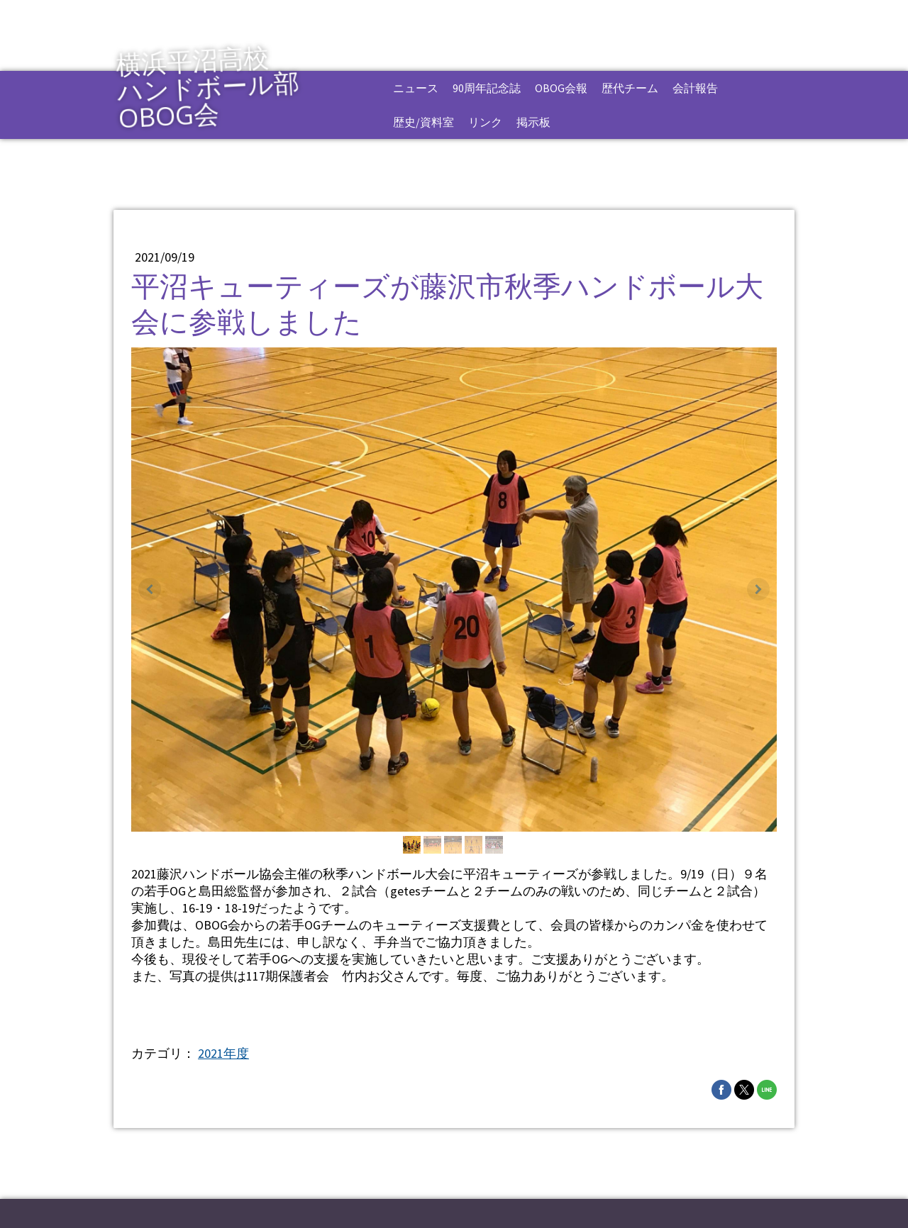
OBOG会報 (561, 88)
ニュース (415, 88)
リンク (485, 122)
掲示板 (533, 122)
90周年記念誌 (487, 88)
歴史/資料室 (423, 122)
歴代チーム (630, 88)
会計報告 (695, 88)
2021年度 (223, 1053)
